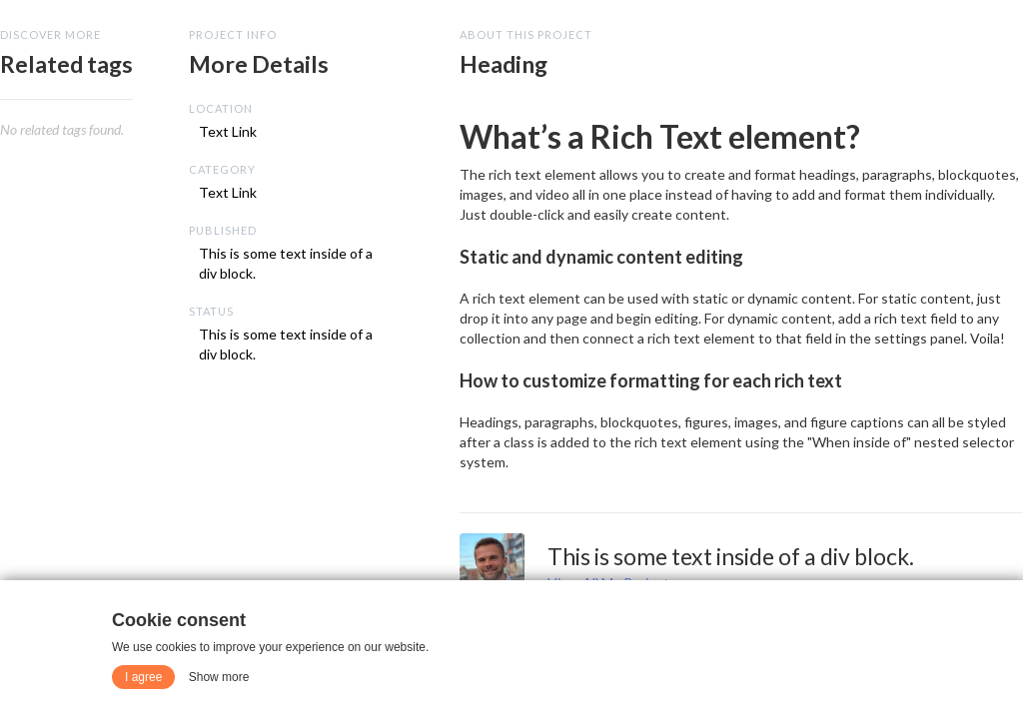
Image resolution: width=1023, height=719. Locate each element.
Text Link (228, 131)
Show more (219, 677)
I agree (143, 677)
